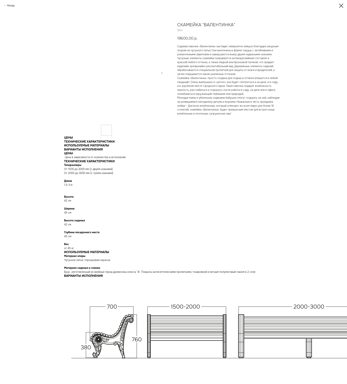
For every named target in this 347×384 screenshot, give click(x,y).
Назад (10, 5)
